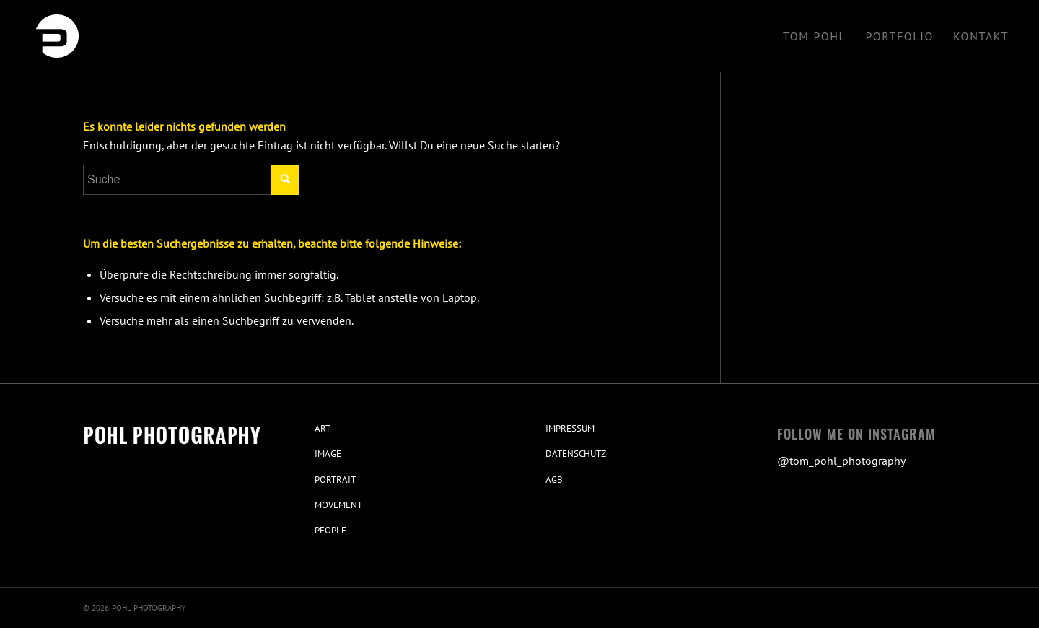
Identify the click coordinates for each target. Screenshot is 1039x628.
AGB (554, 480)
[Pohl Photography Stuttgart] (57, 36)
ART (322, 428)
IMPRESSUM (570, 428)
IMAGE (328, 454)
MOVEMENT (338, 505)
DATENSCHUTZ (575, 454)
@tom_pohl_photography (841, 460)
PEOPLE (330, 530)
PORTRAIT (335, 480)
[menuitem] (814, 36)
